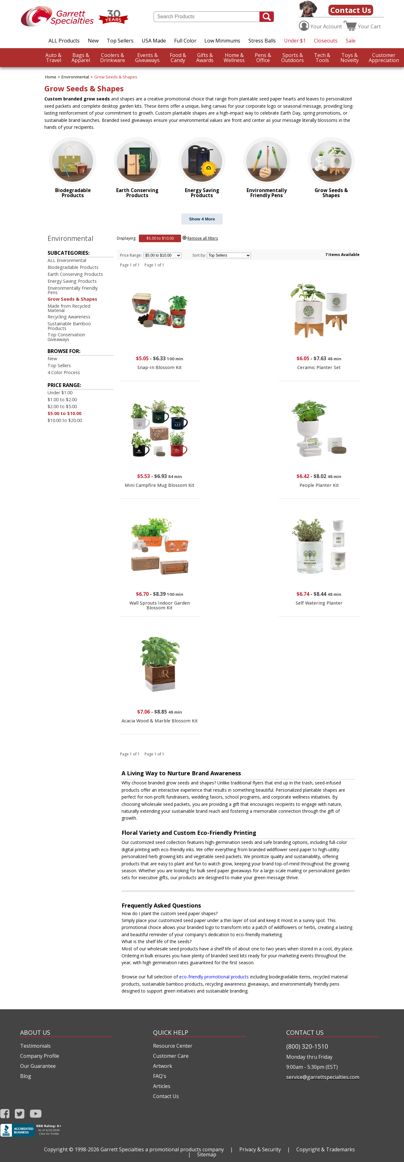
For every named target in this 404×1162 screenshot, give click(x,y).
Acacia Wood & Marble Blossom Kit (160, 721)
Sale (351, 40)
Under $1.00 (60, 393)
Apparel (80, 58)
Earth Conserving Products (75, 274)
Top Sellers (120, 40)
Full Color (185, 40)
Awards (204, 58)
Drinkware (112, 58)
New (93, 40)
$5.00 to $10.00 (64, 413)
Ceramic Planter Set (319, 367)
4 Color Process (64, 372)
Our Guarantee (38, 1065)
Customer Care (171, 1055)
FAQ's (159, 1076)
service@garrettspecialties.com (322, 1076)
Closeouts (326, 40)
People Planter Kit (319, 485)
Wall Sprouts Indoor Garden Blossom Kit (159, 605)
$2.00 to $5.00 (62, 406)
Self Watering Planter (319, 603)
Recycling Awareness (69, 317)
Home (50, 77)
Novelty (349, 58)
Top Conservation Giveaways (66, 337)
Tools (322, 58)
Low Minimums (222, 40)
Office (263, 58)
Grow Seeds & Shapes (115, 77)
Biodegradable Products (73, 267)
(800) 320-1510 (307, 1046)
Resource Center (172, 1045)
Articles (161, 1086)
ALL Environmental (67, 260)
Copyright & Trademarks (325, 1149)
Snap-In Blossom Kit (159, 367)
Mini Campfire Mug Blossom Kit (159, 485)
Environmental (75, 77)
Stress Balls (262, 40)
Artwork (162, 1065)
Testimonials (35, 1045)
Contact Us (350, 10)
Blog (25, 1076)
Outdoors (292, 58)
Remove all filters (202, 238)
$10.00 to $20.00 (65, 420)
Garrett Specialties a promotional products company (162, 1149)
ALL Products (64, 40)
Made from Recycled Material (69, 308)
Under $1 (295, 40)
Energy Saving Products (72, 281)
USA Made (154, 40)
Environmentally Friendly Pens (73, 290)
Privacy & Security (260, 1149)
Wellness (234, 58)
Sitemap (206, 1154)
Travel (53, 58)
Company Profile (39, 1055)
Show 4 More (202, 219)
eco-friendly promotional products (214, 977)
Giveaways (147, 58)
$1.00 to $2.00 (62, 399)
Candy (178, 58)
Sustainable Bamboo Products (69, 326)
